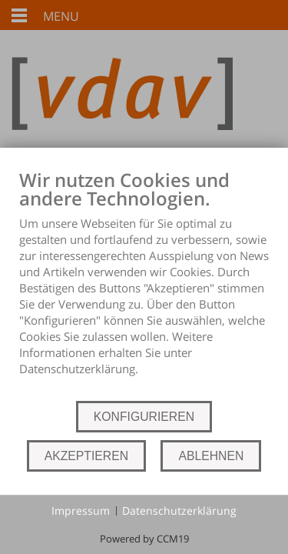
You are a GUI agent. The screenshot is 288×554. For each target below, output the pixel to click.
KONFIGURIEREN (144, 416)
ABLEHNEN (210, 455)
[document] (144, 284)
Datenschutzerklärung (179, 510)
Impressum (80, 510)
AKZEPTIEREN (86, 455)
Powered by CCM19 (144, 539)
